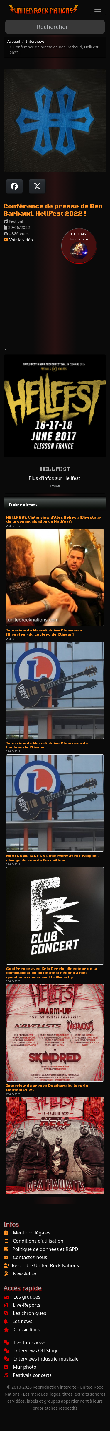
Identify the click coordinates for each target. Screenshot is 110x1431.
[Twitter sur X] (37, 186)
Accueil (13, 41)
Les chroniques (25, 1313)
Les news (18, 1321)
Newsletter (25, 1273)
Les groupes (22, 1297)
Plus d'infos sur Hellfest (54, 478)
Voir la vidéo (18, 239)
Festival (55, 486)
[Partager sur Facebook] (14, 186)
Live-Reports (22, 1305)
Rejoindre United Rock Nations (45, 1265)
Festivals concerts (28, 1375)
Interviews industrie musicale (41, 1359)
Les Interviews (24, 1342)
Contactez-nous (30, 1257)
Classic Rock (22, 1329)
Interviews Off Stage (31, 1350)
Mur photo (20, 1367)
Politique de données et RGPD (45, 1249)
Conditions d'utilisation (38, 1241)
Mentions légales (31, 1232)
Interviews (35, 41)
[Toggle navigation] (98, 9)
